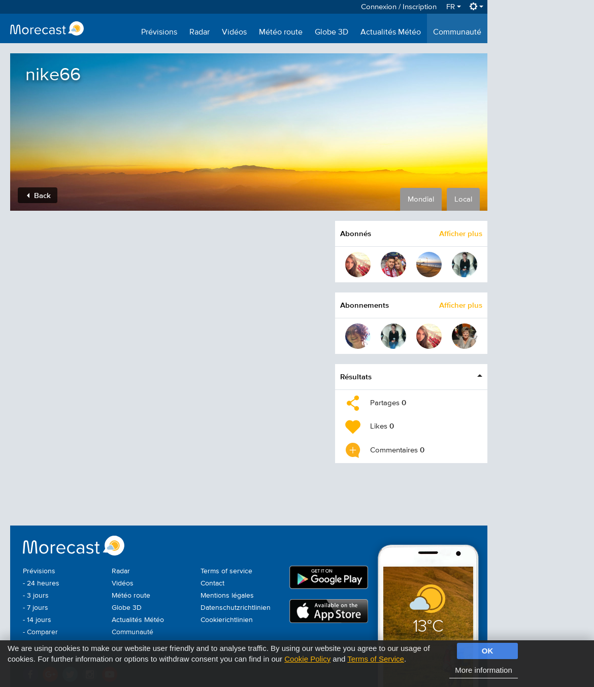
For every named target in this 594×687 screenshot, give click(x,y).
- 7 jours (35, 607)
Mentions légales (227, 595)
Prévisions (159, 32)
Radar (199, 32)
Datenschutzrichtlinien (236, 607)
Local (463, 199)
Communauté (457, 32)
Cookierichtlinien (227, 620)
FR (453, 7)
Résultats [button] (356, 376)
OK (487, 650)
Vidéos (234, 32)
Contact (212, 583)
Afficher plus (460, 233)
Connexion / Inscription (399, 7)
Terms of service (226, 571)
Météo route (281, 32)
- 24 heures (41, 583)
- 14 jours (37, 620)
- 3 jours (36, 595)
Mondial (421, 199)
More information (483, 670)
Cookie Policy (307, 659)
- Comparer (40, 632)
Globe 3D (331, 32)
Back (39, 195)
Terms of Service (375, 659)
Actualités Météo (390, 32)
